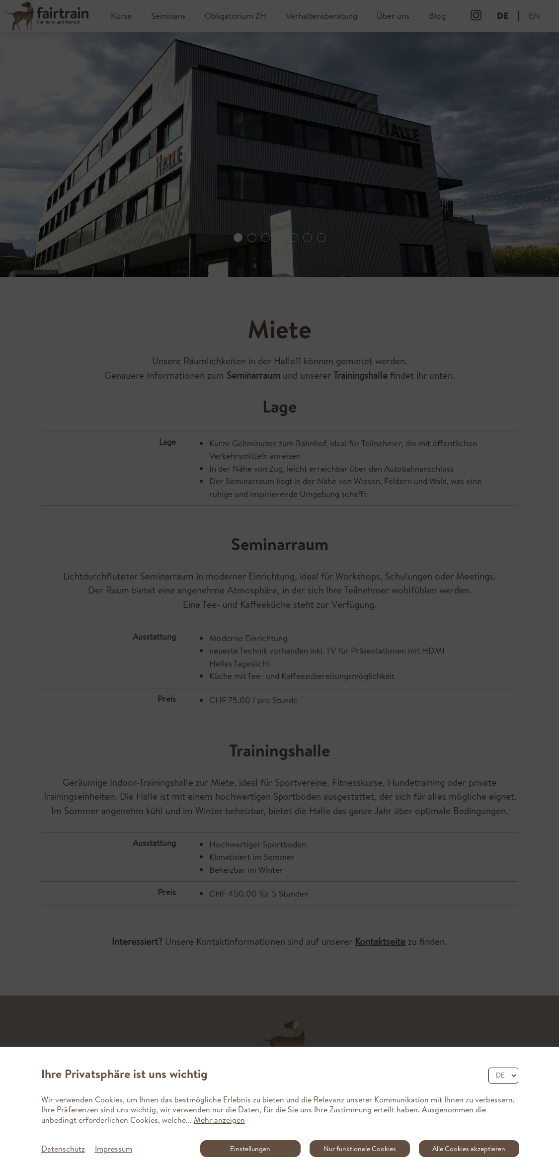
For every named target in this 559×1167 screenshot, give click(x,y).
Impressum (113, 1148)
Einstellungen (250, 1149)
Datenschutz (63, 1148)
